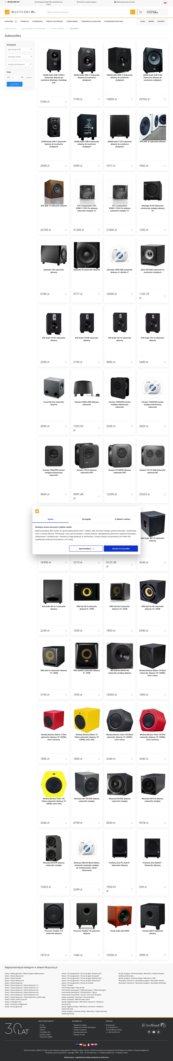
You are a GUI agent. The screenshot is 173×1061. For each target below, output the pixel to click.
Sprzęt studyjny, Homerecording (33, 28)
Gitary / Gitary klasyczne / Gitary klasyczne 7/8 (21, 995)
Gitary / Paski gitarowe (13, 1002)
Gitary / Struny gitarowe (13, 1006)
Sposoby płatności (79, 1032)
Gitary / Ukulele (67, 985)
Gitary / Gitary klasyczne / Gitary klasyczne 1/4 (21, 988)
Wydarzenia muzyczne (113, 21)
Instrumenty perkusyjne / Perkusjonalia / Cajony (79, 992)
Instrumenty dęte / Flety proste (73, 988)
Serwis (151, 21)
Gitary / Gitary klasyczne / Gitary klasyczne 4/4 (21, 992)
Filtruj (14, 84)
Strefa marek (72, 21)
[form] (20, 56)
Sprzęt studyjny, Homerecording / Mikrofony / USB (137, 978)
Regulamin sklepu (79, 1025)
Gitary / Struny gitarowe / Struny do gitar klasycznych (81, 980)
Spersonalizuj (86, 548)
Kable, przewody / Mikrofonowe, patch (76, 999)
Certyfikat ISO (44, 1032)
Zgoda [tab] (50, 519)
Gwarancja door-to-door (124, 2)
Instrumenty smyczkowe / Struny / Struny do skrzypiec (81, 995)
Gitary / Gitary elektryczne (14, 980)
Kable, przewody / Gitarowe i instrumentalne (78, 997)
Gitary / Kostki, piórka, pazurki (16, 999)
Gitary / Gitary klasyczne (13, 983)
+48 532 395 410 (113, 1032)
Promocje (25, 21)
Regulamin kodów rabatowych (84, 1027)
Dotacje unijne (44, 1034)
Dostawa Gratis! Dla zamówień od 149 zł (48, 3)
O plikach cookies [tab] (122, 519)
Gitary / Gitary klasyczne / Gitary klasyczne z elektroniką (25, 997)
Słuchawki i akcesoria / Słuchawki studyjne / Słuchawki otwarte (141, 980)
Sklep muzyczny (10, 28)
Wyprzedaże (38, 21)
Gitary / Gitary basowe (13, 978)
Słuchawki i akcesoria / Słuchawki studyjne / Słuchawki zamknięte (142, 983)
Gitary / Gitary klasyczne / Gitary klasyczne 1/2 (21, 985)
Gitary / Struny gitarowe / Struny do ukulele (77, 983)
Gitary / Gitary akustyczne (14, 976)
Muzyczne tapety (45, 1037)
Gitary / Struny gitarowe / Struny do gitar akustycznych (81, 973)
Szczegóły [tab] (86, 519)
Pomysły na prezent (54, 21)
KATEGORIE (11, 21)
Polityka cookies (122, 1053)
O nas (142, 21)
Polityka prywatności (106, 1053)
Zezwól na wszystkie (121, 548)
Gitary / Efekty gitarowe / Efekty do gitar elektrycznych (24, 973)
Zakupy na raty (78, 1034)
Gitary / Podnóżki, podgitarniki (16, 1004)
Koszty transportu (79, 1030)
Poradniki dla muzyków (91, 21)
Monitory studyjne (57, 28)
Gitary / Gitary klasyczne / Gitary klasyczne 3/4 (21, 990)
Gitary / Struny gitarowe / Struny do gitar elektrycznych (82, 978)
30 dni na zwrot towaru (86, 2)
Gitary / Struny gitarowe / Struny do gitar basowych (80, 976)
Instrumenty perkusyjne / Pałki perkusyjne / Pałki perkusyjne (84, 990)
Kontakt (161, 21)
